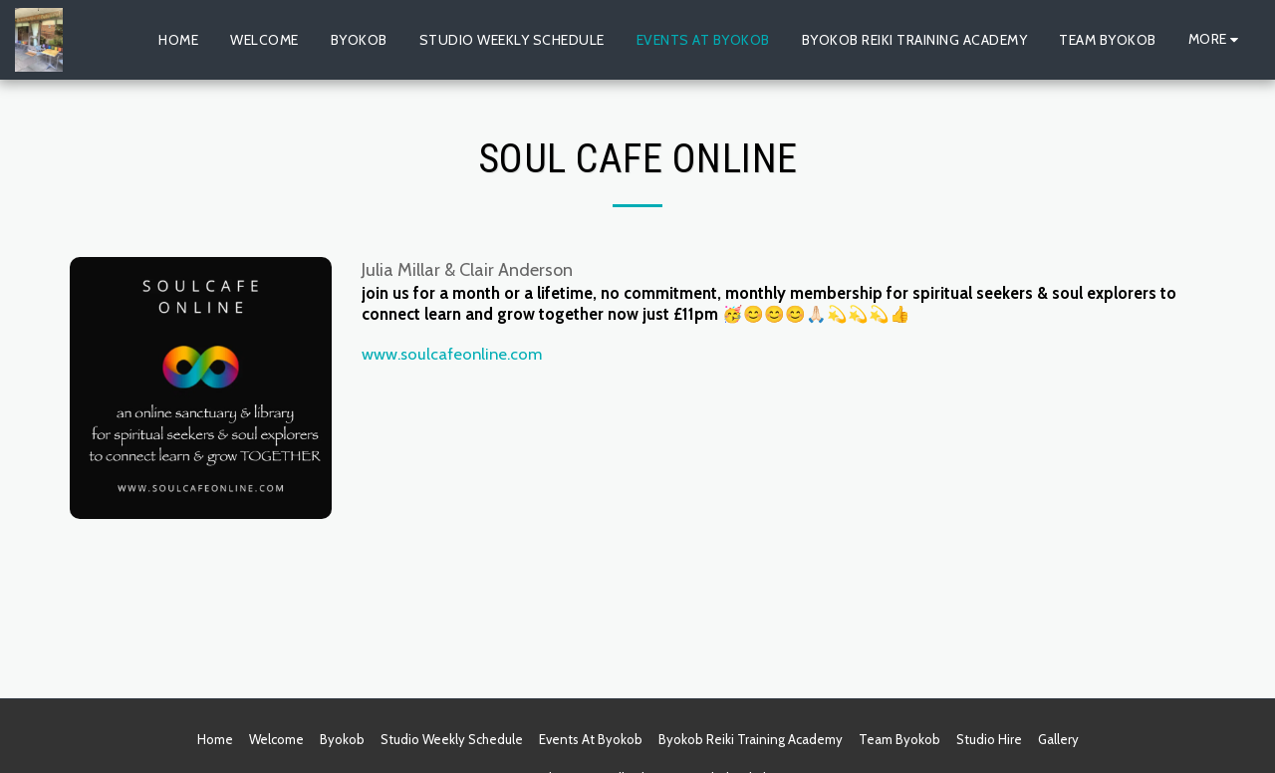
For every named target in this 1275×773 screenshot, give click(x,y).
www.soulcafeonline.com (452, 354)
